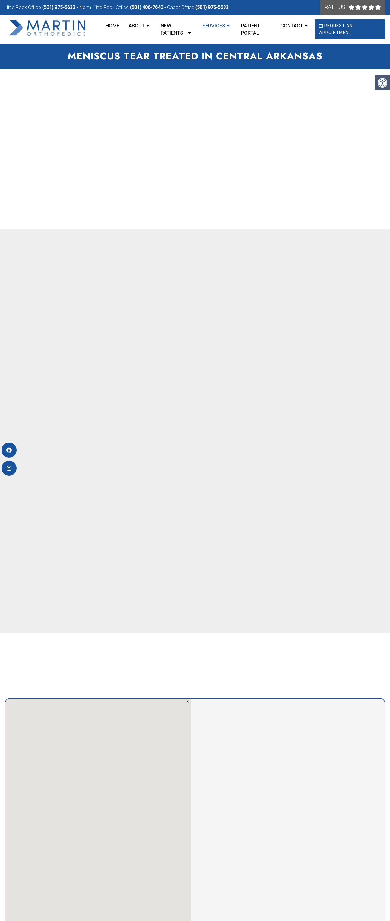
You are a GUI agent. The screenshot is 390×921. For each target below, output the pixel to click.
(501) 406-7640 (146, 7)
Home (112, 26)
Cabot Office (181, 7)
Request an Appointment (336, 29)
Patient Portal (250, 29)
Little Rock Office (23, 7)
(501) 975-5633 (58, 7)
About (136, 26)
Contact (292, 26)
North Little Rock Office (104, 7)
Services (213, 26)
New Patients (172, 29)
